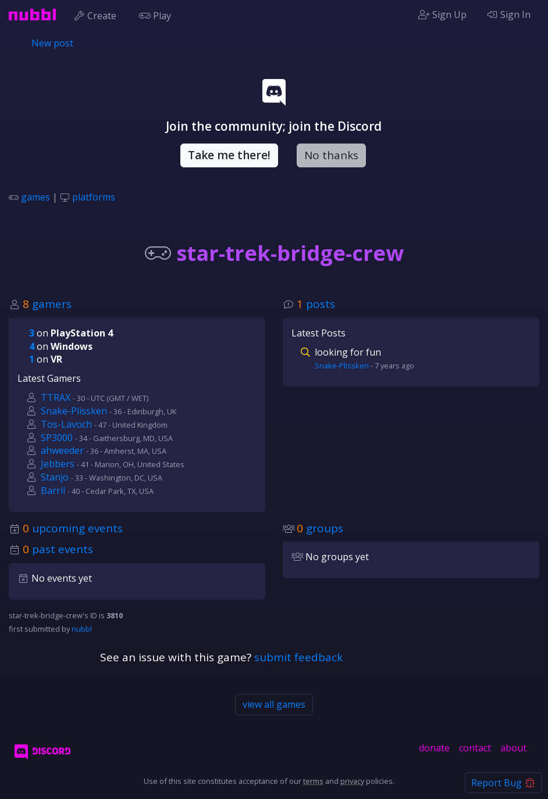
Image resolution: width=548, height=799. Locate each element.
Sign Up (442, 14)
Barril (53, 490)
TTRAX (55, 397)
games (35, 197)
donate (434, 747)
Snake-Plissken (74, 410)
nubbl (82, 629)
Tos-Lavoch (66, 424)
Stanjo (55, 477)
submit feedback (298, 657)
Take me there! (229, 155)
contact (475, 747)
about (513, 747)
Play (157, 14)
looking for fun (348, 352)
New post (52, 43)
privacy (352, 781)
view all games (274, 704)
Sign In (508, 14)
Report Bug (503, 782)
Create (97, 14)
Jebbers (57, 463)
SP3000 (57, 437)
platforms (93, 197)
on (71, 333)
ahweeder (62, 450)
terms (313, 781)
